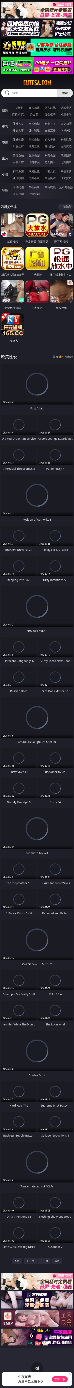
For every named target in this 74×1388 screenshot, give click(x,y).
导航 (5, 190)
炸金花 (34, 114)
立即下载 (59, 1379)
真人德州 (34, 108)
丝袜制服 (34, 130)
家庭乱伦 (34, 171)
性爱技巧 (66, 178)
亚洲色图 (34, 155)
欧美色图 (50, 155)
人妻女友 (50, 171)
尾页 (57, 1261)
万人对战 (50, 108)
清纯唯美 (34, 162)
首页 (17, 1261)
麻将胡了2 (18, 114)
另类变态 (66, 146)
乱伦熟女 (50, 146)
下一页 (44, 1261)
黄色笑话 (50, 178)
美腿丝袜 (18, 162)
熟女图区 (50, 162)
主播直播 (50, 130)
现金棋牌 (50, 114)
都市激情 (18, 171)
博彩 (5, 110)
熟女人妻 (18, 130)
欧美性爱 (66, 139)
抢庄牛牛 (66, 114)
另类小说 (34, 178)
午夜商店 (34, 187)
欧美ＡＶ (50, 123)
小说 (5, 174)
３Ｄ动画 (66, 123)
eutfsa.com (37, 83)
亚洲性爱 (18, 139)
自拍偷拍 (34, 123)
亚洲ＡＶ (18, 123)
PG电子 (18, 108)
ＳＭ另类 (66, 130)
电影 (5, 142)
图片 (5, 158)
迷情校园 (18, 178)
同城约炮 (18, 187)
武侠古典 (66, 171)
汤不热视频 (66, 187)
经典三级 (34, 146)
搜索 (65, 93)
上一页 (30, 1261)
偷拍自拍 (34, 139)
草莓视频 (50, 187)
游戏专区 (66, 108)
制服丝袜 (18, 146)
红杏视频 (18, 194)
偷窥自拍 (18, 155)
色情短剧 (34, 194)
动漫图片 (66, 155)
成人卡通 (50, 139)
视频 (5, 126)
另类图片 (66, 162)
